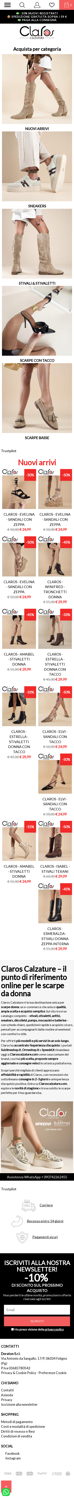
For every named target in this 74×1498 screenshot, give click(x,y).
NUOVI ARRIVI (37, 129)
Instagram (13, 1458)
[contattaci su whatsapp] (6, 1492)
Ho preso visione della (39, 1329)
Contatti (7, 1390)
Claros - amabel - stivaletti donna (19, 659)
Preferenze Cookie (52, 1373)
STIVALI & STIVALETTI (37, 283)
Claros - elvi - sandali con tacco (54, 736)
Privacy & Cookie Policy (18, 1373)
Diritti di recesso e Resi (18, 1431)
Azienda (7, 1395)
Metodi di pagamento (17, 1422)
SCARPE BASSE (37, 438)
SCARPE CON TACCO (37, 360)
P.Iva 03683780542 (15, 1368)
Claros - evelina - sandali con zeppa (19, 519)
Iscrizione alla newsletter (19, 1404)
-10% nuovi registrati (37, 13)
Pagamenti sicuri (45, 1237)
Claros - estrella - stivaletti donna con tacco (55, 664)
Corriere (46, 1205)
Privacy (6, 1400)
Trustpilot (8, 451)
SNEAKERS (37, 206)
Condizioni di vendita (16, 1436)
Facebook (12, 1453)
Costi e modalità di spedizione (23, 1426)
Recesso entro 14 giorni (45, 1221)
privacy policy (54, 1329)
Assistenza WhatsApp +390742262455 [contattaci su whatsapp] (37, 1177)
